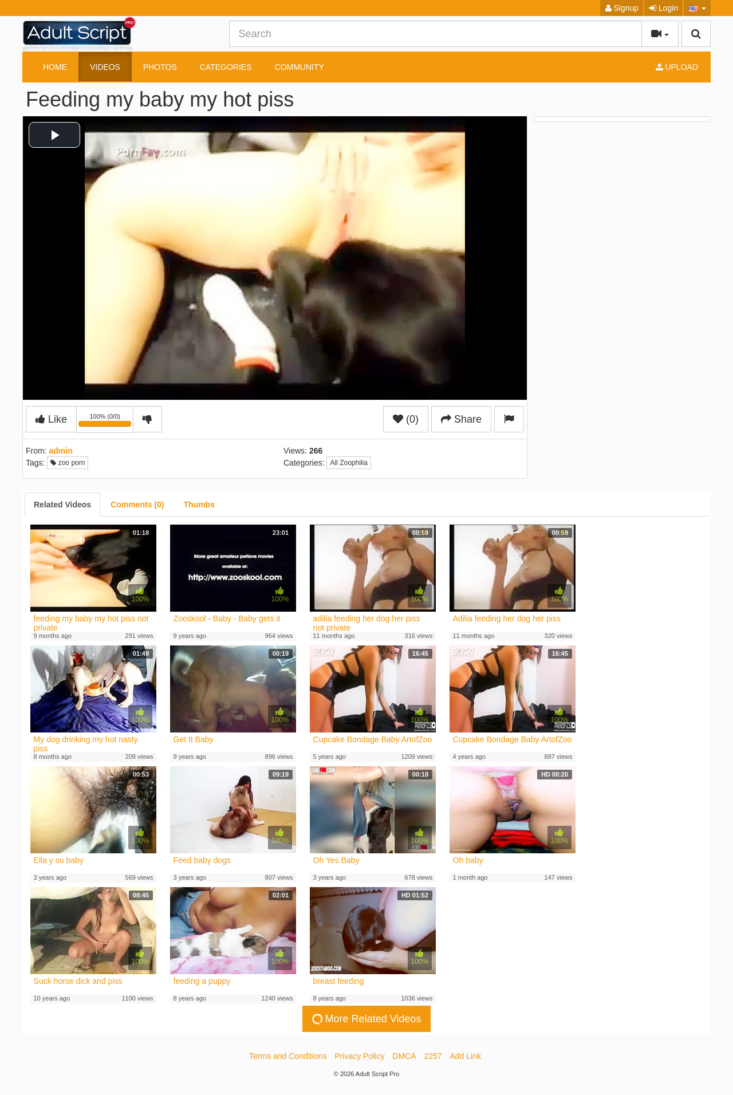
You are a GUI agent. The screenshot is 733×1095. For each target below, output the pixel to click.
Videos (105, 67)
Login (663, 8)
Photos (160, 67)
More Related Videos (365, 1019)
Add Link (465, 1056)
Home (55, 67)
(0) (406, 419)
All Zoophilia (348, 463)
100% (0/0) (105, 421)
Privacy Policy (359, 1056)
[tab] (62, 505)
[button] (697, 8)
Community (299, 67)
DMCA (404, 1056)
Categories (226, 67)
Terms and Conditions (287, 1056)
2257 (433, 1056)
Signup (622, 8)
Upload (677, 67)
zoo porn (67, 463)
